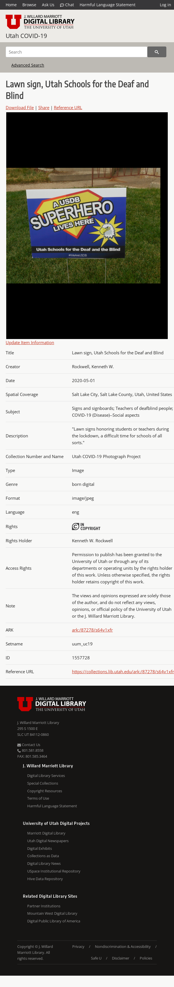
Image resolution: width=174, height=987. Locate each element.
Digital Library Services (46, 775)
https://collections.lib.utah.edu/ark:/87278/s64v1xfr (123, 671)
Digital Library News (44, 863)
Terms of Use (38, 798)
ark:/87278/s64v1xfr (92, 630)
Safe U (96, 958)
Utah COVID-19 (26, 36)
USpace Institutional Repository (53, 871)
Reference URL (68, 107)
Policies (146, 958)
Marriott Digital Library (46, 833)
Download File (20, 107)
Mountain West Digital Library (52, 913)
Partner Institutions (43, 905)
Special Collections (42, 783)
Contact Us (28, 744)
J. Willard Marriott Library (38, 722)
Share (43, 107)
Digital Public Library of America (53, 921)
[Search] (76, 51)
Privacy (78, 946)
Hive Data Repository (45, 878)
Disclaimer (120, 958)
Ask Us (48, 4)
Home (11, 4)
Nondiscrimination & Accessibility (123, 946)
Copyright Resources (44, 790)
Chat (67, 5)
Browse (29, 4)
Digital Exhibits (39, 848)
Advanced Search (27, 65)
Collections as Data (43, 855)
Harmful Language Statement (107, 4)
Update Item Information (30, 342)
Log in (165, 4)
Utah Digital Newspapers (48, 840)
